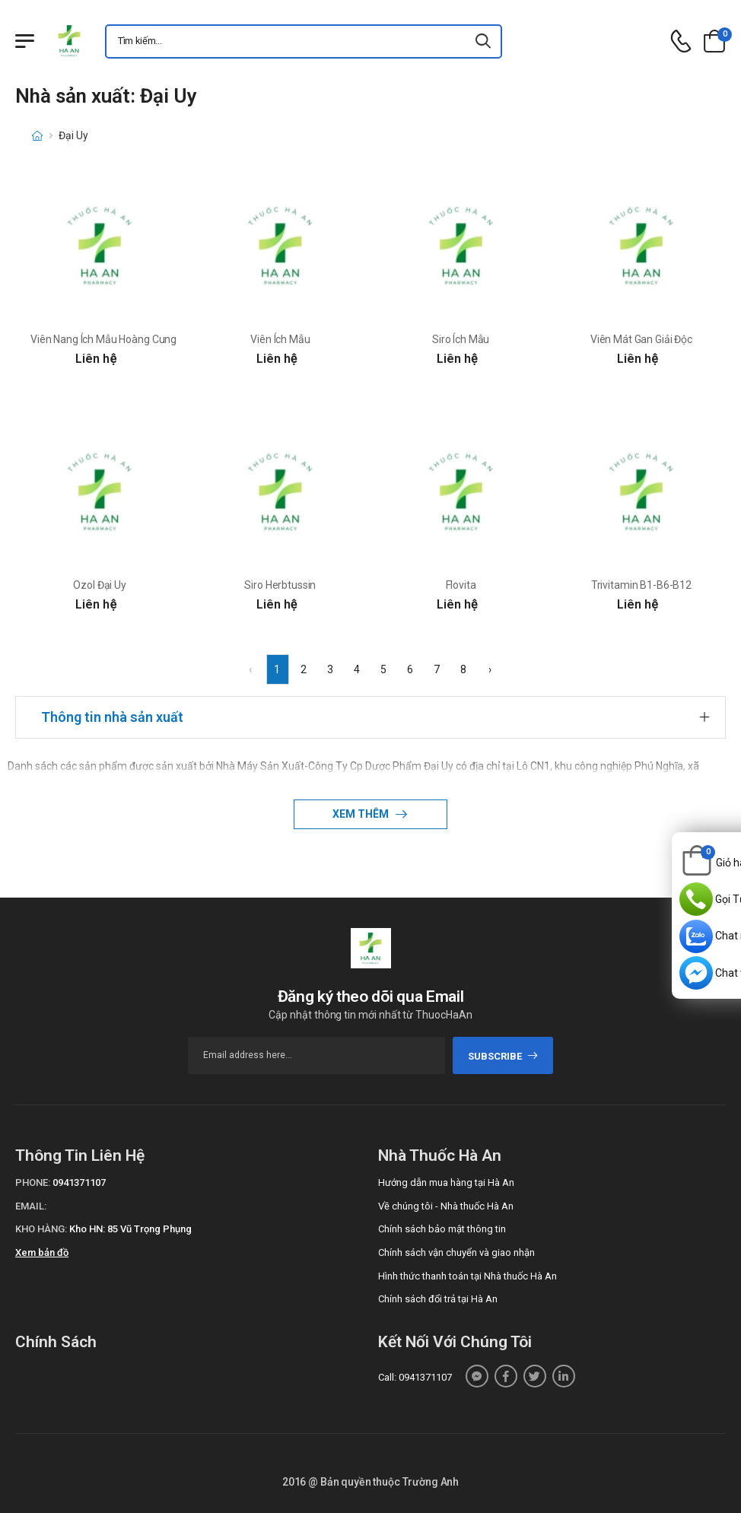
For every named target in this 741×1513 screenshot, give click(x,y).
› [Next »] (489, 669)
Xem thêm (361, 814)
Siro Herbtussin (280, 585)
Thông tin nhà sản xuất (112, 717)
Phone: (32, 1182)
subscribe (503, 1056)
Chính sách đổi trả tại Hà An (438, 1299)
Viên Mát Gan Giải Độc (641, 339)
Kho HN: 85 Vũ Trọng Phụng (130, 1229)
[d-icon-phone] (680, 41)
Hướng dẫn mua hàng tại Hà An (446, 1182)
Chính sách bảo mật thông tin (442, 1229)
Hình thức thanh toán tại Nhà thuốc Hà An (467, 1276)
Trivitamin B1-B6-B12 (641, 585)
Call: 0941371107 (415, 1377)
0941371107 (79, 1182)
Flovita (461, 585)
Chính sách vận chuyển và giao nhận (456, 1252)
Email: (30, 1206)
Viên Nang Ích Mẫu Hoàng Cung (103, 339)
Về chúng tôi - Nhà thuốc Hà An (446, 1206)
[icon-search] (484, 41)
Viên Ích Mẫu (280, 339)
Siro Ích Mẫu (460, 339)
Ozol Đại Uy (99, 585)
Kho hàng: (41, 1229)
